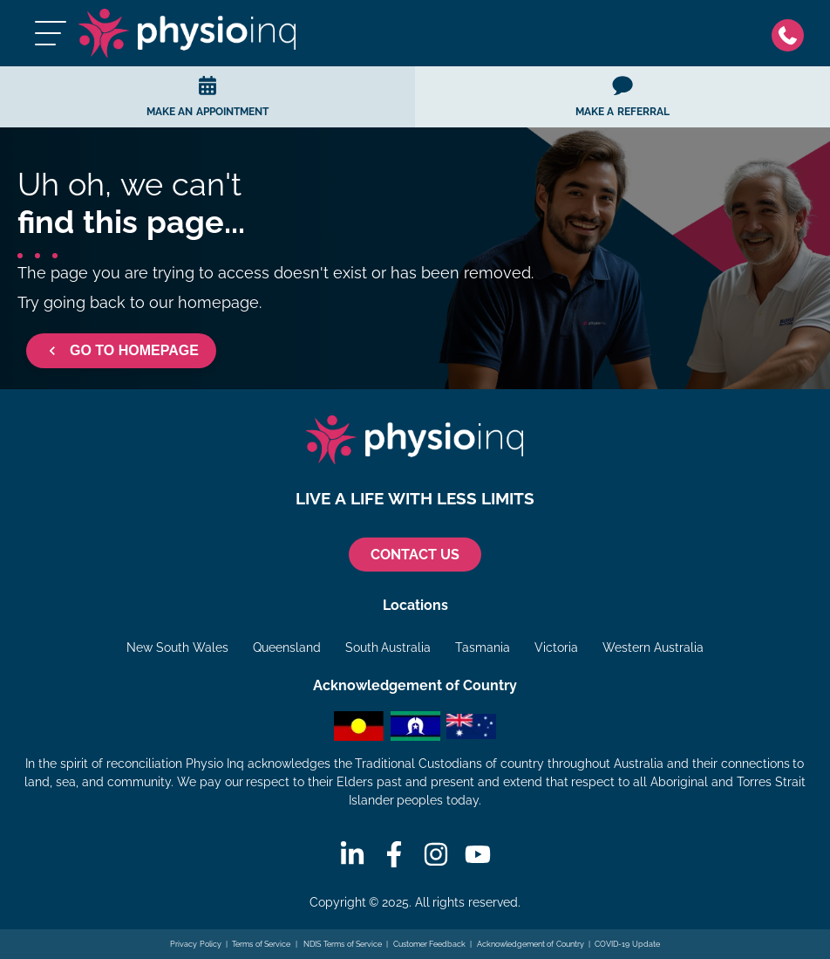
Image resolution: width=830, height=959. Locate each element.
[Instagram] (436, 854)
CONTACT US (415, 554)
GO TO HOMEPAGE (121, 351)
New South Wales (177, 647)
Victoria (556, 647)
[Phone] (792, 33)
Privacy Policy (195, 944)
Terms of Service (261, 944)
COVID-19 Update (627, 944)
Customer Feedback (429, 944)
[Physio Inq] (187, 33)
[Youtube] (478, 854)
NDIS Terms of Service (342, 944)
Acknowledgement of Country (530, 944)
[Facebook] (394, 854)
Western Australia (653, 647)
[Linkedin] (352, 854)
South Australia (388, 647)
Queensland (287, 647)
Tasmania (482, 647)
